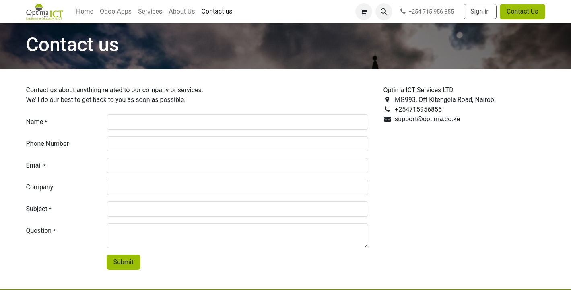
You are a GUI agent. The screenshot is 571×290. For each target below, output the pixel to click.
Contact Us (522, 11)
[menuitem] (85, 12)
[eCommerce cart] (363, 11)
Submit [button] (123, 262)
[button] (383, 11)
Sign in (480, 11)
